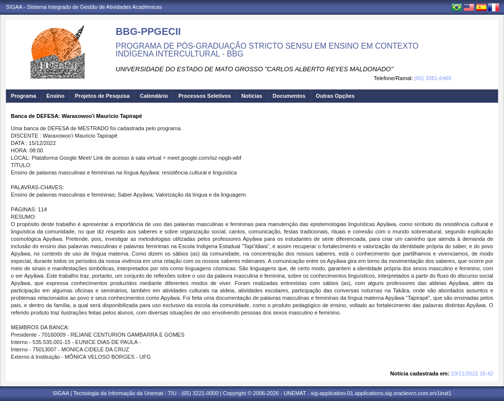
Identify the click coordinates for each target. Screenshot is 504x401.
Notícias (251, 96)
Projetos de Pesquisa (102, 96)
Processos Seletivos (204, 96)
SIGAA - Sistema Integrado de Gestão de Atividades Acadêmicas (84, 7)
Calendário (154, 96)
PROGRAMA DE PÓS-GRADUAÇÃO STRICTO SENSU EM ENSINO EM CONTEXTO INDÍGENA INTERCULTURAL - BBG (267, 50)
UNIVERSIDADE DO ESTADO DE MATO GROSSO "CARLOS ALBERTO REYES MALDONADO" (254, 69)
